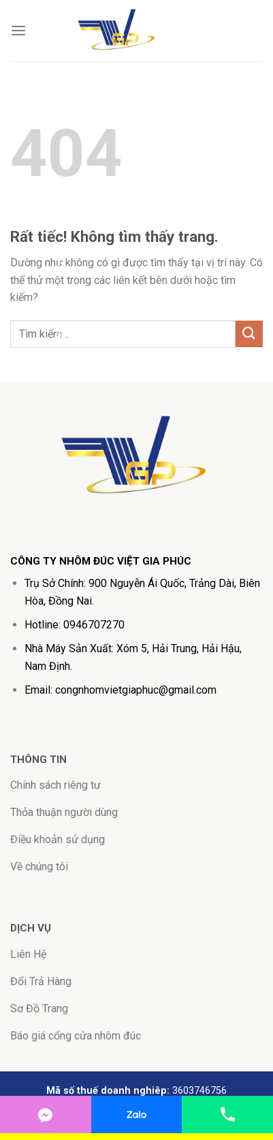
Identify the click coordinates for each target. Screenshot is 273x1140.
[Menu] (18, 30)
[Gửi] (249, 334)
